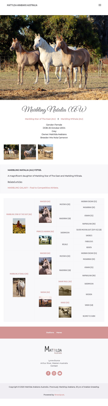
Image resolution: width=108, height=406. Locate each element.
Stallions (50, 332)
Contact (54, 366)
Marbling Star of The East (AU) (40, 119)
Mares (59, 332)
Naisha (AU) (45, 292)
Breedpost (59, 395)
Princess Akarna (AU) (45, 231)
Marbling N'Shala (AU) (72, 119)
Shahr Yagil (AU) (65, 281)
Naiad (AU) (65, 302)
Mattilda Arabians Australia (22, 5)
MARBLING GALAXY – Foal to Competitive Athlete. (33, 188)
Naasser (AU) (45, 201)
